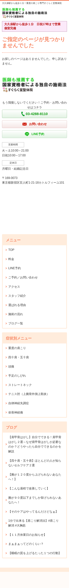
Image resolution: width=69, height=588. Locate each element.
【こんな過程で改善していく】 (28, 488)
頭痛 (11, 366)
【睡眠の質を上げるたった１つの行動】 (34, 553)
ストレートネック (20, 384)
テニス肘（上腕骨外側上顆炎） (28, 394)
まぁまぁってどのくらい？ (26, 543)
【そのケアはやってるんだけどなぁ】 (33, 511)
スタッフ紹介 (17, 295)
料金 (11, 259)
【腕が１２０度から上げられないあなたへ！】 (34, 477)
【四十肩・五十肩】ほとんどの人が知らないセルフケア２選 (34, 463)
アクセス (14, 286)
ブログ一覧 (15, 323)
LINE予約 (14, 268)
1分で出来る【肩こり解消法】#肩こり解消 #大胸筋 (33, 523)
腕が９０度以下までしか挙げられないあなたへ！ (34, 500)
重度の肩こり (17, 348)
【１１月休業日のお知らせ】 (27, 534)
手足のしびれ (17, 375)
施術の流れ (15, 314)
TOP (11, 249)
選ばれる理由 (17, 305)
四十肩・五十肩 (18, 357)
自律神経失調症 (18, 403)
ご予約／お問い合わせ (23, 277)
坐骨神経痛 (15, 412)
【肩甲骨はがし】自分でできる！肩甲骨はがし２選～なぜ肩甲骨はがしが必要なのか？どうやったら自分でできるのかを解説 (34, 444)
